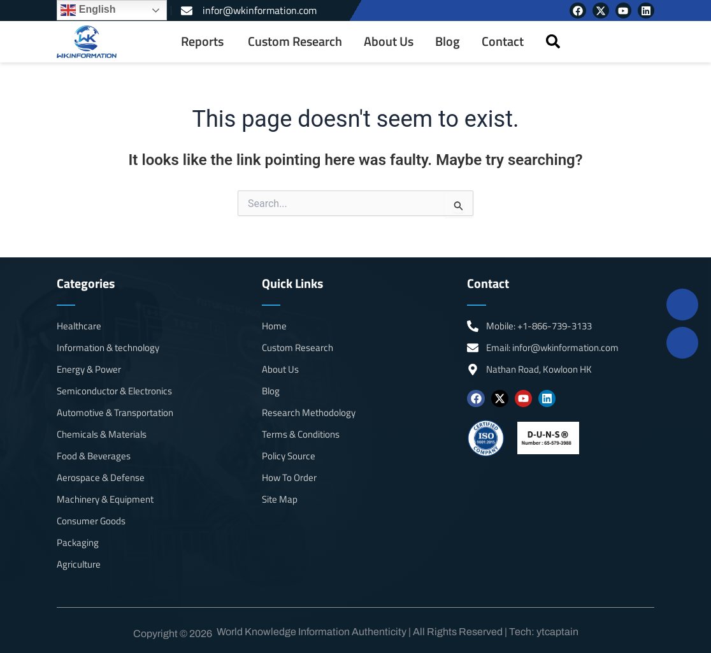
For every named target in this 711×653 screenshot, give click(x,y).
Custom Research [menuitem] (295, 41)
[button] (552, 42)
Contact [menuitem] (503, 41)
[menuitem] (203, 41)
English (88, 10)
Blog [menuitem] (447, 41)
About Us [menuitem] (388, 41)
